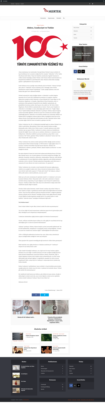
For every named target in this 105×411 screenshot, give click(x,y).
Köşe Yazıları (40, 25)
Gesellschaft (55, 334)
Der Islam (23, 381)
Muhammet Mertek (45, 31)
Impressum (17, 3)
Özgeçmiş (83, 98)
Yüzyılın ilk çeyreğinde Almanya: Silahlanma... (83, 54)
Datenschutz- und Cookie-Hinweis (87, 399)
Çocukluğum (24, 373)
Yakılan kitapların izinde (32, 335)
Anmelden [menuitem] (5, 1)
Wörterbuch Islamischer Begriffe (27, 389)
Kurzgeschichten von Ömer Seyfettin (27, 367)
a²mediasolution (26, 399)
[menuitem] (1, 1)
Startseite (12, 3)
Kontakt (22, 3)
